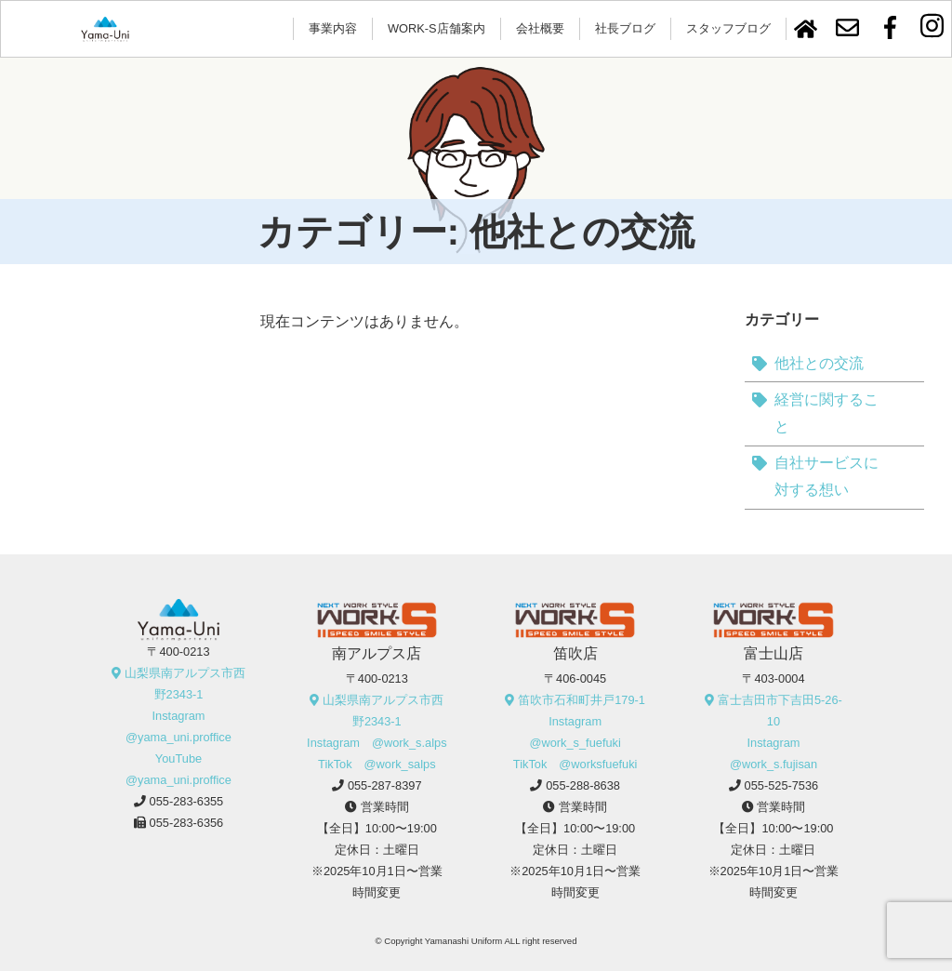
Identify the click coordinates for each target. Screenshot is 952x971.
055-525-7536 (782, 785)
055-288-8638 (583, 785)
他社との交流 (819, 363)
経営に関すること (826, 413)
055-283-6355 (187, 801)
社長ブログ (625, 28)
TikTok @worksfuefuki (575, 764)
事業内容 (333, 28)
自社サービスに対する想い (826, 476)
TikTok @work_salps (377, 764)
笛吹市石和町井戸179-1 (581, 700)
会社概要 (540, 28)
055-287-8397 (385, 785)
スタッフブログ (728, 28)
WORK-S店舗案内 (436, 28)
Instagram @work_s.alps (376, 743)
